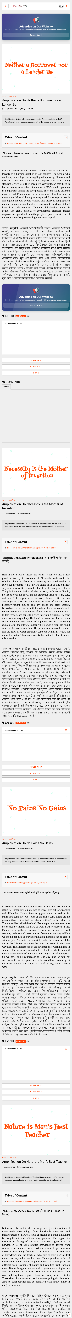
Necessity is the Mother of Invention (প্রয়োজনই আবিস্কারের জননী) (33, 548)
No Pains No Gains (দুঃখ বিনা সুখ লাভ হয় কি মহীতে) (27, 883)
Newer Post (36, 360)
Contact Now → (36, 35)
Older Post (36, 367)
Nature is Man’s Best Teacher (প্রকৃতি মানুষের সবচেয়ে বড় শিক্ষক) (32, 1152)
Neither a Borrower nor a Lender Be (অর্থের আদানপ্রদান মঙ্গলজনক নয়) (34, 143)
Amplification (12, 96)
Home (4, 96)
